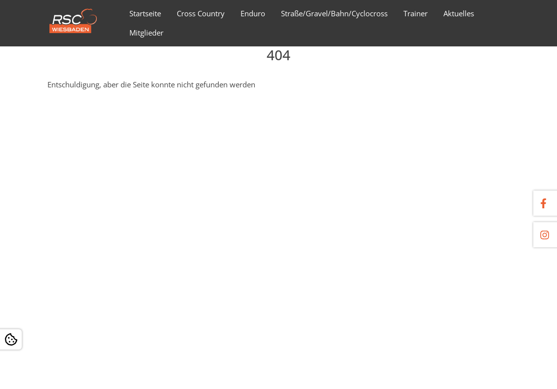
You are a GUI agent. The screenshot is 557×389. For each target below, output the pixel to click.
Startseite (145, 13)
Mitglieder (146, 33)
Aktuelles (458, 13)
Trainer (415, 13)
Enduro (252, 13)
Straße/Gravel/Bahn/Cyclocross (334, 13)
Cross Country (201, 13)
